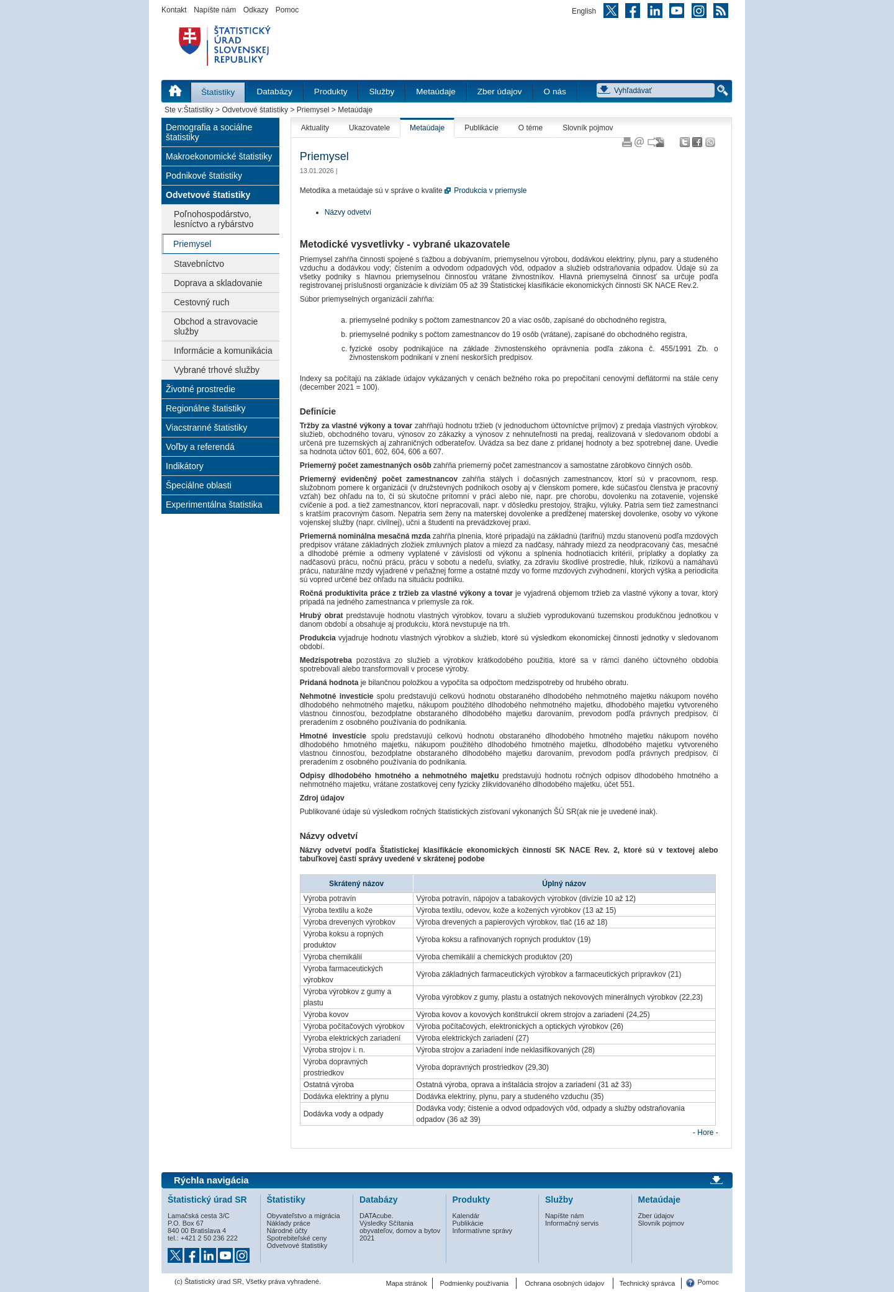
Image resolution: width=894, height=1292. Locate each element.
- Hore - (705, 1132)
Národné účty (287, 1230)
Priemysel (313, 109)
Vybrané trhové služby (217, 370)
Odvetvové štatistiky (255, 109)
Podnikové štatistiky (204, 176)
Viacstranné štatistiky (206, 428)
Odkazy (256, 10)
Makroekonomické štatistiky (219, 156)
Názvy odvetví (348, 212)
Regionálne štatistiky (205, 408)
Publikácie (481, 127)
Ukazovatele (369, 127)
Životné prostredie (200, 389)
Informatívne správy (483, 1230)
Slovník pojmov (587, 127)
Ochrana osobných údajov (564, 1283)
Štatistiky (218, 92)
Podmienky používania (474, 1283)
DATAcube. (376, 1215)
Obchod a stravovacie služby (216, 326)
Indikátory (185, 466)
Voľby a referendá (200, 447)
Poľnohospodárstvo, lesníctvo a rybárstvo (213, 219)
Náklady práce (288, 1223)
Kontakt (174, 10)
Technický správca (647, 1283)
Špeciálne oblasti (199, 485)
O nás (555, 91)
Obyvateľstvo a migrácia (303, 1215)
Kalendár (466, 1215)
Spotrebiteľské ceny (297, 1238)
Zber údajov (499, 91)
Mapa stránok (407, 1283)
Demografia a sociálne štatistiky (209, 132)
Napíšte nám (215, 10)
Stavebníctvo (199, 264)
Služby (381, 91)
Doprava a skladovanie (218, 283)
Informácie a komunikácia (223, 351)
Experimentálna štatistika (214, 504)
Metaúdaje (435, 91)
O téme (530, 127)
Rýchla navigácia (211, 1180)
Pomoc (287, 10)
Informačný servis (571, 1223)
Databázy (274, 91)
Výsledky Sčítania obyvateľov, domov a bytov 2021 (399, 1230)
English (584, 11)
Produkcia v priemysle (490, 190)
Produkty (331, 91)
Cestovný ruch (201, 302)
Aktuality (315, 127)
